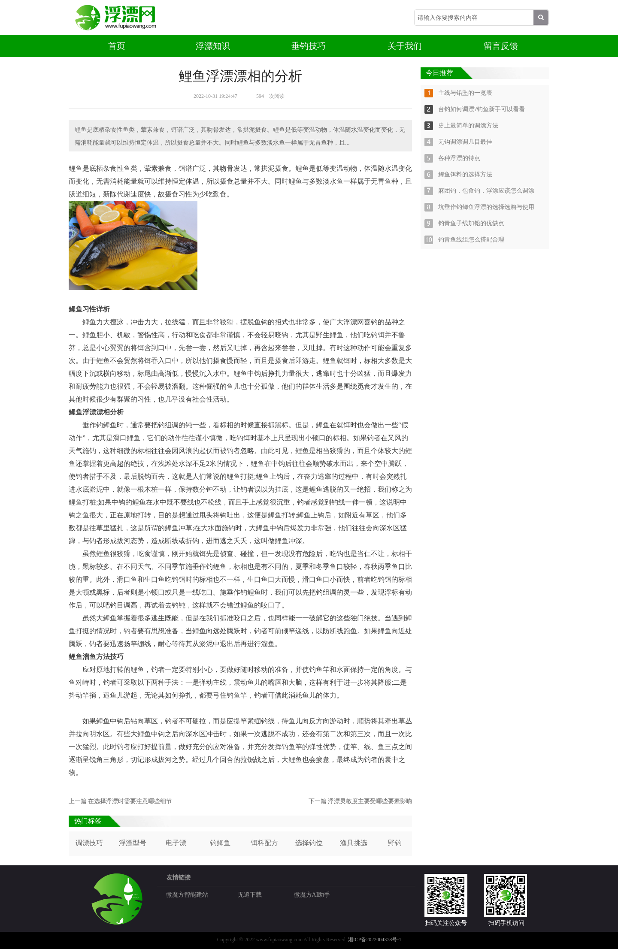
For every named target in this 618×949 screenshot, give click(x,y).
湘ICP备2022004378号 (372, 940)
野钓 (395, 842)
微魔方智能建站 (187, 895)
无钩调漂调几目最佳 (465, 142)
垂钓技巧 (308, 46)
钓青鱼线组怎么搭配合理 (471, 239)
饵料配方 (264, 842)
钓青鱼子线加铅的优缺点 (471, 223)
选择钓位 (309, 842)
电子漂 (176, 842)
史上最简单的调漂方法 (468, 125)
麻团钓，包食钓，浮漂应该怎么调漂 (486, 190)
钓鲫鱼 (220, 842)
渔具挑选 (353, 842)
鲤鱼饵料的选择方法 (465, 174)
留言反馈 (501, 46)
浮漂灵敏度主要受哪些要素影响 (370, 801)
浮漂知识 (213, 46)
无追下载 (250, 895)
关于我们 (405, 46)
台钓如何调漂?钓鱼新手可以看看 (481, 109)
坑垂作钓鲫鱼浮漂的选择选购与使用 (486, 207)
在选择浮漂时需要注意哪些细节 (130, 801)
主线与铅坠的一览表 (465, 93)
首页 (116, 46)
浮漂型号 (132, 842)
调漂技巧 (89, 842)
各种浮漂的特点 (459, 158)
